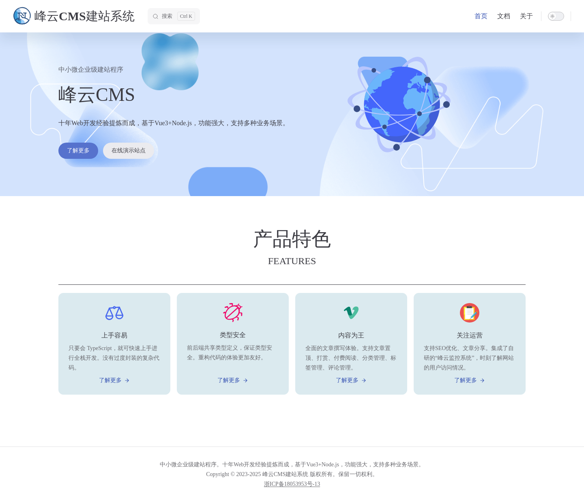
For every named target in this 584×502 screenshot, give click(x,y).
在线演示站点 (129, 150)
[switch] (556, 16)
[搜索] (174, 16)
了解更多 (78, 150)
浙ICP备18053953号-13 (292, 484)
